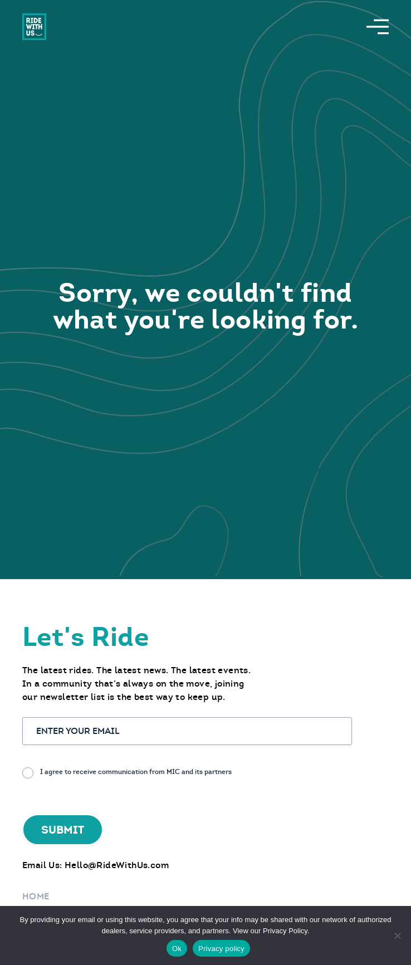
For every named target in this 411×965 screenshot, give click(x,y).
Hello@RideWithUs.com (117, 865)
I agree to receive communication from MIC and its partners (136, 771)
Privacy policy (221, 948)
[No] (397, 935)
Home (36, 896)
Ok (177, 948)
